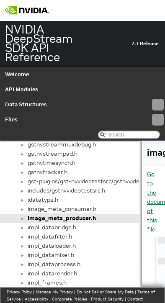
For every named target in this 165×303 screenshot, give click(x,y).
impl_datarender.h (52, 273)
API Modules (21, 89)
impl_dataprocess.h (54, 264)
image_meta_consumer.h (62, 209)
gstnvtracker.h (47, 172)
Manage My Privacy (54, 292)
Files (84, 120)
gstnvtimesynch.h (51, 163)
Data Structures (84, 104)
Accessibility (36, 299)
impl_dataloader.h (52, 245)
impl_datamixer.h (51, 255)
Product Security (107, 299)
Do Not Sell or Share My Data (105, 292)
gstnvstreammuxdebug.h (62, 144)
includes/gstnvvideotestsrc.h (66, 190)
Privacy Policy (19, 292)
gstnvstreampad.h (52, 153)
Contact (135, 299)
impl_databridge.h (52, 227)
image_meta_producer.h (62, 218)
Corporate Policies (69, 299)
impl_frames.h (47, 282)
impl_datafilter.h (50, 236)
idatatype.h (43, 199)
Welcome (17, 74)
